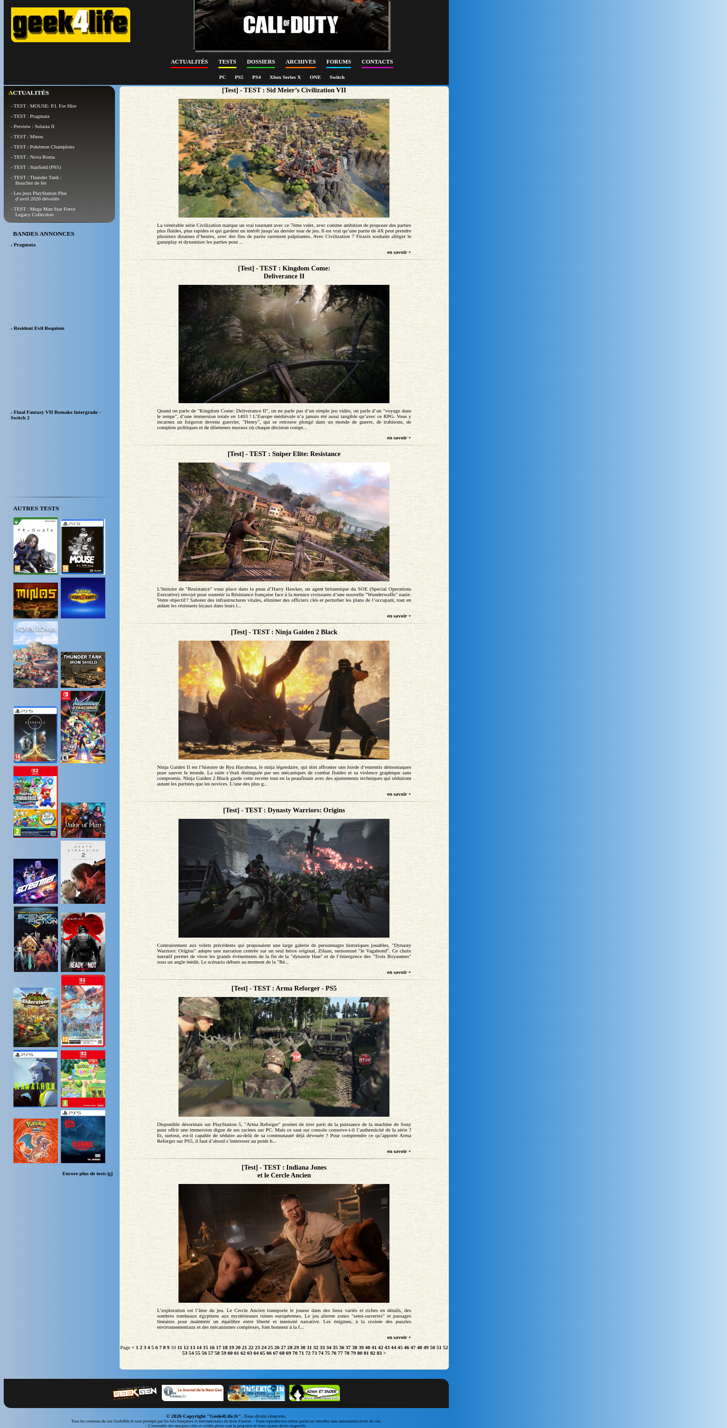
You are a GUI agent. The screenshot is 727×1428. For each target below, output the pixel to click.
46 (406, 1347)
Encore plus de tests (87, 1173)
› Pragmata (23, 244)
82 (372, 1353)
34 (328, 1347)
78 (346, 1353)
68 (282, 1353)
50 (432, 1347)
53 (184, 1353)
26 (277, 1347)
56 (204, 1353)
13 (192, 1347)
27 (283, 1347)
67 (275, 1353)
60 (230, 1353)
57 (210, 1353)
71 (301, 1353)
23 (257, 1347)
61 (236, 1353)
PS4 (257, 77)
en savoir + (399, 252)
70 (295, 1353)
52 (445, 1347)
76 (333, 1353)
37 (348, 1347)
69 (288, 1353)
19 (231, 1347)
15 (205, 1347)
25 (270, 1347)
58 (217, 1353)
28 (290, 1347)
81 (366, 1353)
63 (249, 1353)
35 (335, 1347)
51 (438, 1347)
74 (321, 1353)
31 (309, 1347)
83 (379, 1353)
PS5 (239, 77)
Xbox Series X (285, 77)
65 (262, 1353)
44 (393, 1347)
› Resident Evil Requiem (37, 328)
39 (361, 1347)
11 (179, 1347)
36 (341, 1347)
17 (218, 1347)
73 (314, 1353)
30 (303, 1347)
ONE (316, 77)
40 (367, 1347)
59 (223, 1353)
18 (225, 1347)
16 (212, 1347)
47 (412, 1347)
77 (340, 1353)
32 (315, 1347)
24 (264, 1347)
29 (296, 1347)
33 (322, 1347)
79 (353, 1353)
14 (199, 1347)
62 (243, 1353)
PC (223, 77)
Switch (337, 77)
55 (197, 1353)
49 (425, 1347)
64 (256, 1353)
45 (399, 1347)
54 (191, 1353)
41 (373, 1347)
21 (244, 1347)
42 (380, 1347)
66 (269, 1353)
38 (354, 1347)
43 (386, 1347)
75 (327, 1353)
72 (308, 1353)
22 (251, 1347)
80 (359, 1353)
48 (419, 1347)
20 (238, 1347)
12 (186, 1347)
